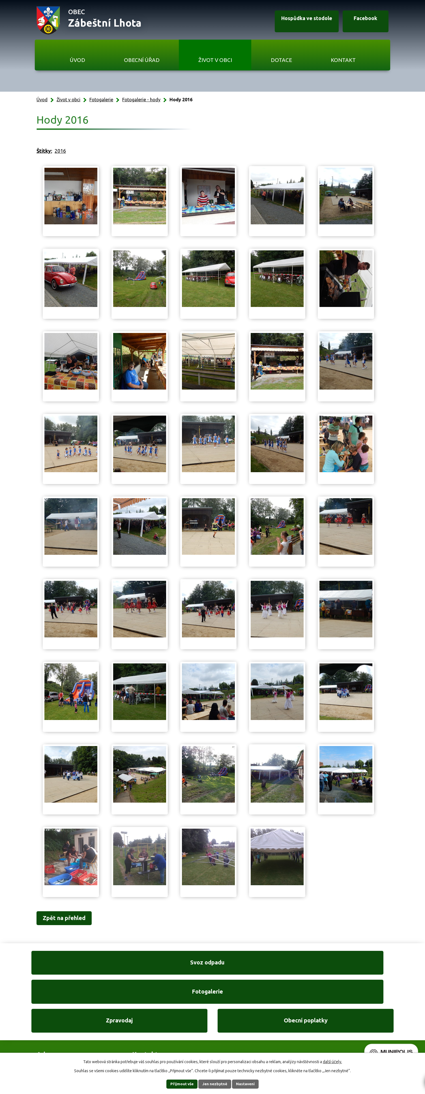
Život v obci (215, 60)
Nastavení (248, 1084)
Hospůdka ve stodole (298, 20)
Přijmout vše (179, 1084)
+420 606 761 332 (152, 1021)
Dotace (281, 60)
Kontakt (343, 60)
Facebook (362, 20)
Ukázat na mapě (286, 1032)
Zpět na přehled (68, 918)
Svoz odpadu (71, 966)
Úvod (77, 60)
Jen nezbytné (215, 1084)
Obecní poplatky (354, 966)
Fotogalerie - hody (141, 99)
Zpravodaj (259, 966)
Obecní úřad (142, 60)
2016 (60, 151)
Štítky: (44, 151)
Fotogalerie (101, 99)
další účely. (332, 1061)
